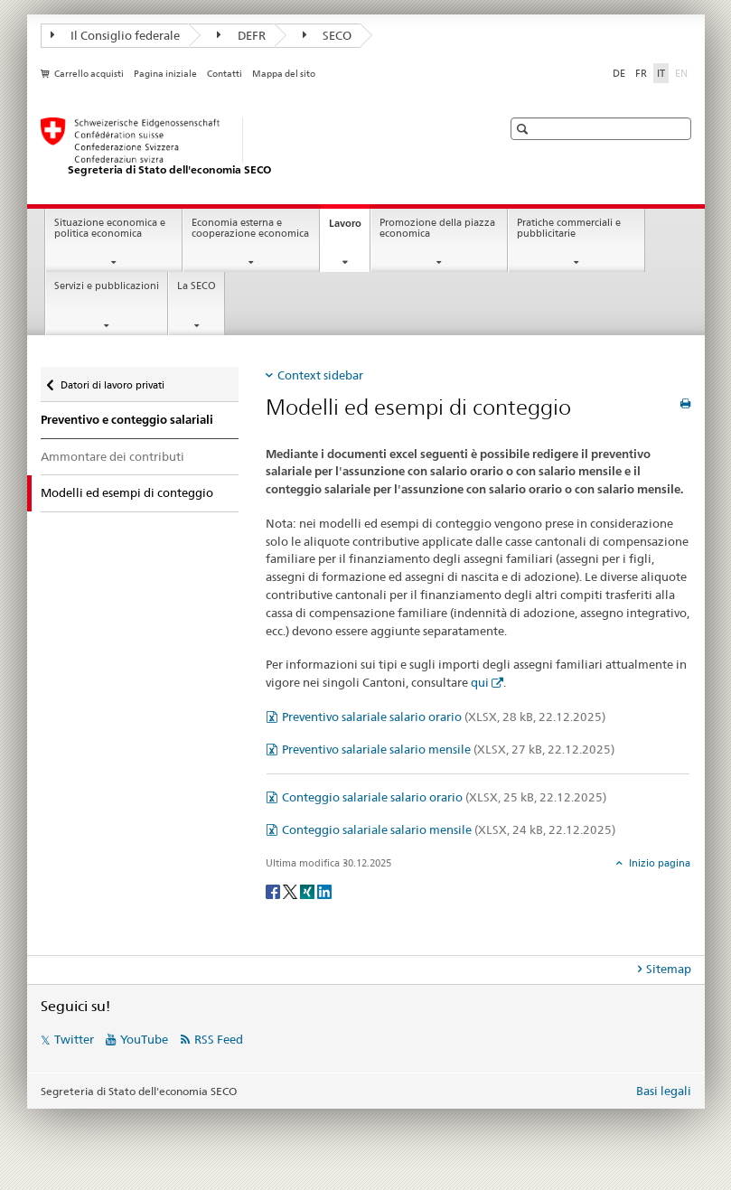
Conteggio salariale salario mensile (448, 829)
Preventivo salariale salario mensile (448, 749)
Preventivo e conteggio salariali (127, 419)
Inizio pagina (658, 863)
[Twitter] (291, 890)
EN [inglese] (683, 72)
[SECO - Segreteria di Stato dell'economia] (253, 147)
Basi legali (663, 1090)
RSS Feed (218, 1039)
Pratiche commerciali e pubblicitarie (569, 228)
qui (480, 682)
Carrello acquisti (89, 74)
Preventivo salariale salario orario (443, 716)
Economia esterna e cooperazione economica (250, 228)
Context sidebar (320, 375)
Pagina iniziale (165, 74)
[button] (524, 128)
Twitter (74, 1039)
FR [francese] (641, 73)
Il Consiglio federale (116, 35)
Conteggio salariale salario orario (444, 797)
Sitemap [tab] (668, 968)
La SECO (196, 286)
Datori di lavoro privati (112, 381)
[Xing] (308, 890)
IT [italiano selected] (661, 73)
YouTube (144, 1039)
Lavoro (349, 228)
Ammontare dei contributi (112, 456)
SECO (327, 35)
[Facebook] (274, 890)
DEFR (241, 35)
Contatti (224, 74)
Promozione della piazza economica (437, 228)
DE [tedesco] (619, 73)
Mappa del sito (283, 74)
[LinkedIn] (324, 890)
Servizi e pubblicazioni (106, 286)
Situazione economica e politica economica (109, 228)
